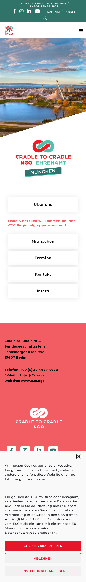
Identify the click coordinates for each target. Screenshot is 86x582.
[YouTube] (37, 11)
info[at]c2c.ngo (30, 375)
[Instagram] (21, 11)
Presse (70, 11)
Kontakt (54, 11)
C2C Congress (56, 3)
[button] (79, 456)
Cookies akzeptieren (43, 546)
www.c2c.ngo (33, 381)
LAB (38, 3)
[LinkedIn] (29, 11)
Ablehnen (43, 558)
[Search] (45, 18)
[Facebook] (14, 11)
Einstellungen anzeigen (43, 571)
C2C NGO (25, 3)
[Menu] (79, 30)
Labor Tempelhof (44, 6)
